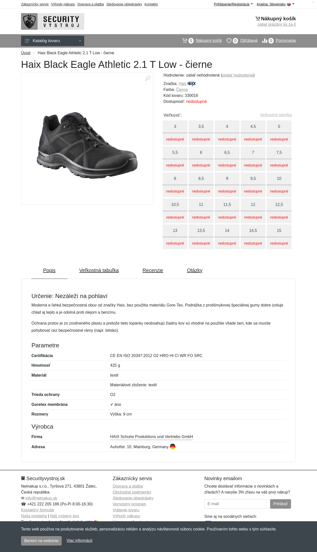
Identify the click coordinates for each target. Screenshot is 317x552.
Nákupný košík (200, 40)
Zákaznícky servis (35, 4)
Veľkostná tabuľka (276, 115)
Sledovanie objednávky (124, 4)
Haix (182, 84)
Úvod (25, 53)
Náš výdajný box (64, 516)
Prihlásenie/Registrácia (233, 4)
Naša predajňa (34, 516)
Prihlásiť (280, 504)
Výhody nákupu (63, 4)
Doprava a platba (91, 4)
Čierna (182, 89)
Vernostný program (129, 504)
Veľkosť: (172, 115)
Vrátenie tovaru (126, 510)
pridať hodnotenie (237, 75)
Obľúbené (240, 40)
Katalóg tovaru (53, 40)
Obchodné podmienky (132, 492)
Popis (49, 270)
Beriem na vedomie (41, 541)
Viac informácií (80, 540)
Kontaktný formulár (37, 510)
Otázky (194, 270)
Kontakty (151, 4)
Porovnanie (277, 40)
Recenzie (153, 270)
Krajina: (275, 4)
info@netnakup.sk (41, 498)
